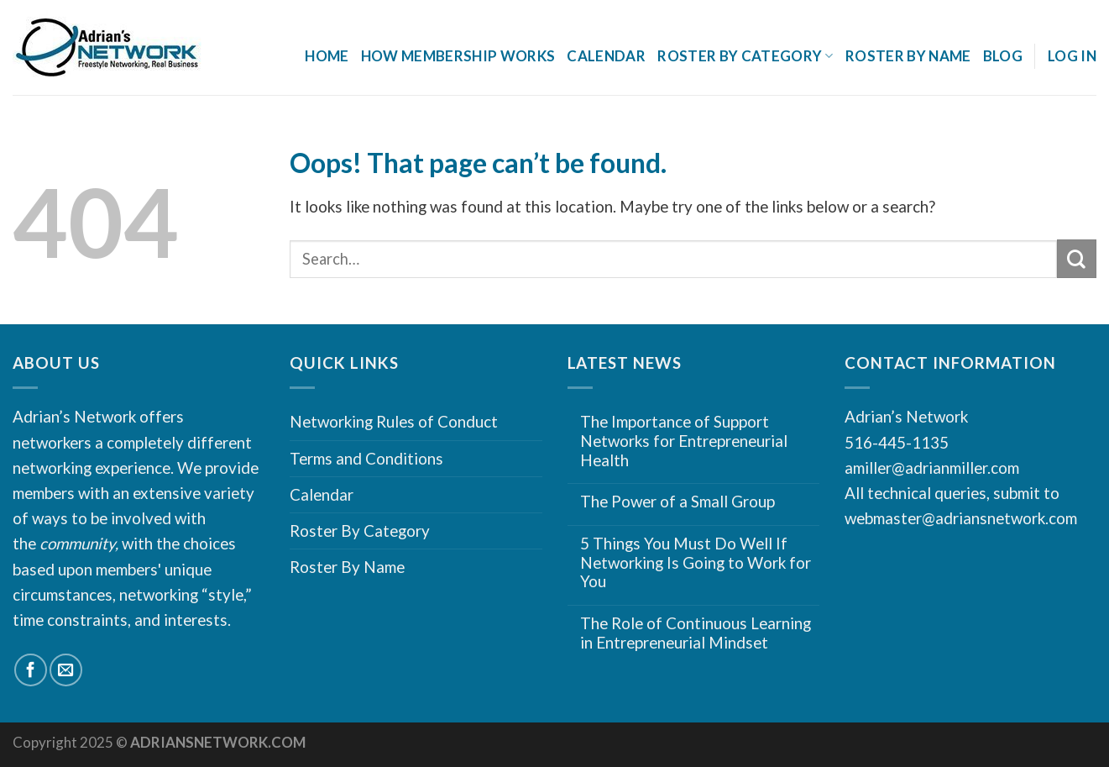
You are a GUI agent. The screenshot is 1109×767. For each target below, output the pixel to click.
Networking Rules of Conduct (394, 421)
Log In (1072, 56)
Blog (1003, 56)
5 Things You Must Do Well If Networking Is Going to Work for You (695, 562)
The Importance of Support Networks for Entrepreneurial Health (683, 440)
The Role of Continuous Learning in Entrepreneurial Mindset (695, 633)
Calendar (606, 56)
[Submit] (1076, 258)
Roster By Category (745, 56)
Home (326, 56)
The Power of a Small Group (677, 501)
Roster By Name (908, 56)
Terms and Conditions (366, 458)
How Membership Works (458, 56)
